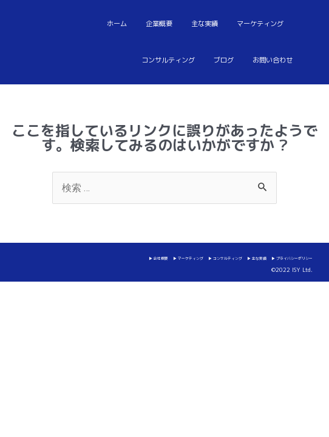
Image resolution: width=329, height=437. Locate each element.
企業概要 (159, 24)
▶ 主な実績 (256, 258)
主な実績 (204, 24)
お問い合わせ (273, 60)
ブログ (224, 60)
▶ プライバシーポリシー (292, 258)
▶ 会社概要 (158, 258)
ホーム (117, 24)
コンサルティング (168, 60)
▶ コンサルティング (225, 258)
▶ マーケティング (188, 258)
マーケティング (260, 24)
